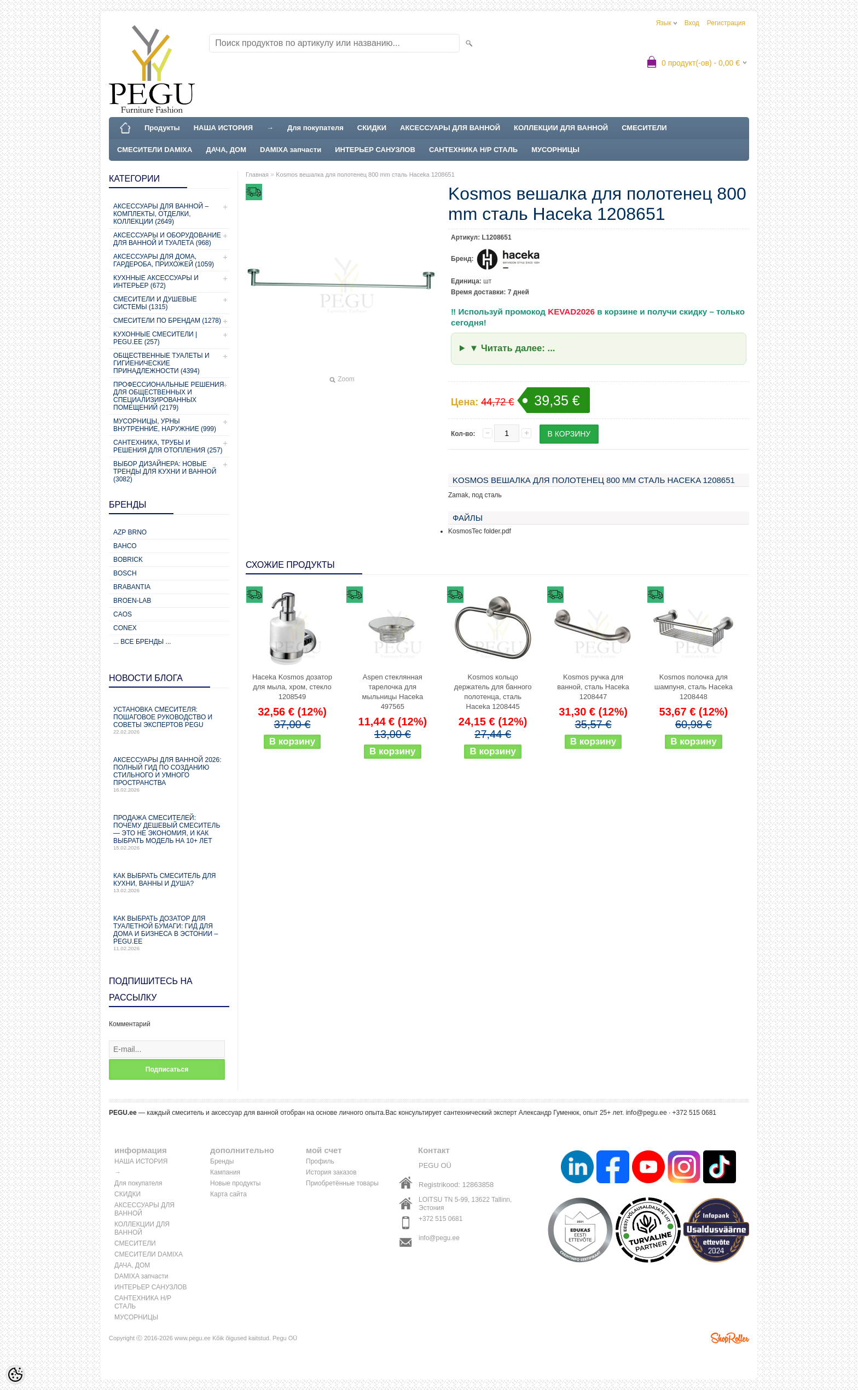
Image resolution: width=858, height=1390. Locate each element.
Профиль (320, 1161)
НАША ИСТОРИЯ (223, 128)
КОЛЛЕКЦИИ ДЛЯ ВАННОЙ (561, 128)
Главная (257, 174)
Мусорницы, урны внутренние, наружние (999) (164, 425)
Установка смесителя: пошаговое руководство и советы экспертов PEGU (169, 720)
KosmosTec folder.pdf (479, 531)
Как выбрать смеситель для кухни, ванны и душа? (169, 882)
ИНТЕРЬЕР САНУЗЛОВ (375, 150)
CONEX (125, 628)
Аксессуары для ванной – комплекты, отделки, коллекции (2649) (160, 213)
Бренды (222, 1161)
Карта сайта (228, 1194)
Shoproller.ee (730, 1338)
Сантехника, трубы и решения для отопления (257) (168, 446)
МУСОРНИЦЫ (555, 150)
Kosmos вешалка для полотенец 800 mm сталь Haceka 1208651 (365, 174)
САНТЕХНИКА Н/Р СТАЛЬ (473, 150)
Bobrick (128, 559)
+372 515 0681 (440, 1219)
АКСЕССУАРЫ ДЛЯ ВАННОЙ (450, 128)
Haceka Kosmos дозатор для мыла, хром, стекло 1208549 (292, 687)
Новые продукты (235, 1183)
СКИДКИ (371, 128)
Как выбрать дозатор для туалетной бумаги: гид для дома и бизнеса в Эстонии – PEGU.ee (169, 933)
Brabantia (131, 587)
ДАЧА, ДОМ (226, 150)
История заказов (331, 1172)
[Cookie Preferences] (15, 1375)
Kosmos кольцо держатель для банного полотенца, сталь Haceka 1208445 (493, 692)
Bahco (125, 546)
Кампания (225, 1172)
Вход (692, 23)
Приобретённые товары (342, 1183)
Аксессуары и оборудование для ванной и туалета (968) (167, 239)
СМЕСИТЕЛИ (644, 128)
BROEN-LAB (132, 600)
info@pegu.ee (646, 1112)
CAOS (122, 614)
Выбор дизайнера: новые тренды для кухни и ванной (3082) (164, 471)
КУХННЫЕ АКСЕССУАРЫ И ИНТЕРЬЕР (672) (156, 281)
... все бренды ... (142, 641)
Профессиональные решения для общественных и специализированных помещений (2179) (168, 396)
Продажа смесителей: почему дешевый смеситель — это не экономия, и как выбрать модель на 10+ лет (169, 832)
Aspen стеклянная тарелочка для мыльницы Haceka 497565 (393, 692)
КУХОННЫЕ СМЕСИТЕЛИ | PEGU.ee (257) (155, 338)
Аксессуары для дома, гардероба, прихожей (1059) (163, 260)
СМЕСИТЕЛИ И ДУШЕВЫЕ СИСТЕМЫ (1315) (154, 303)
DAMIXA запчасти (290, 150)
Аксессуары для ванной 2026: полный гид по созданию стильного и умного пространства (169, 774)
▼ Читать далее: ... (512, 348)
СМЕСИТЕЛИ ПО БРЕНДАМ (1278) (167, 320)
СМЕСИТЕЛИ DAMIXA (154, 150)
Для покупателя (315, 128)
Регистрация (726, 23)
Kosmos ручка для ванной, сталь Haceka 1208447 (593, 687)
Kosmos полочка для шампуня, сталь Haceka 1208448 (693, 687)
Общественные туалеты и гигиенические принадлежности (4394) (161, 363)
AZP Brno (130, 532)
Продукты (162, 128)
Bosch (125, 573)
